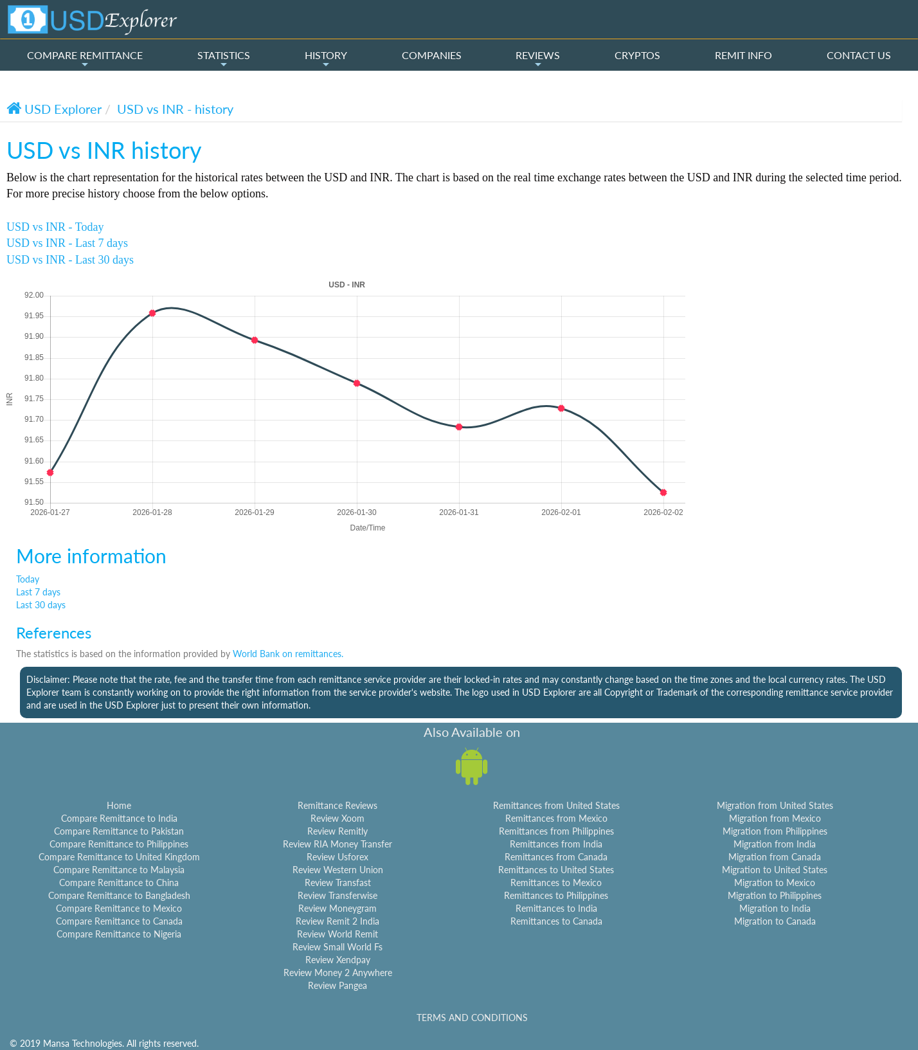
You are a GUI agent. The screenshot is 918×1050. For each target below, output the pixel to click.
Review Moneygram (337, 908)
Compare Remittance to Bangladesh (119, 895)
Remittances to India (556, 908)
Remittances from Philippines (556, 831)
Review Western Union (337, 869)
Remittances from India (556, 843)
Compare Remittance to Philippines (119, 843)
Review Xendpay (337, 959)
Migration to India (775, 908)
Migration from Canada (774, 856)
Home (119, 805)
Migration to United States (774, 869)
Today (27, 579)
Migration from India (775, 843)
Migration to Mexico (774, 882)
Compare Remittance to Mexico (119, 908)
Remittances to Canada (556, 921)
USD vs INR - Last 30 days (70, 259)
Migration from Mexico (775, 818)
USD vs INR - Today (55, 227)
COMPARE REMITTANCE (85, 59)
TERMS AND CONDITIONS (472, 1017)
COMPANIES (432, 55)
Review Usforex (337, 856)
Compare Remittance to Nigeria (119, 933)
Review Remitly (337, 831)
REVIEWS (538, 59)
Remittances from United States (556, 805)
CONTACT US (859, 55)
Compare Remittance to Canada (119, 921)
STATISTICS (223, 59)
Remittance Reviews (337, 805)
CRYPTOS (637, 55)
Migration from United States (775, 805)
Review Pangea (337, 985)
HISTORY (326, 59)
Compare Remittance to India (119, 818)
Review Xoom (337, 818)
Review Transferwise (337, 895)
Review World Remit (337, 933)
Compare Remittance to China (119, 882)
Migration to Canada (775, 921)
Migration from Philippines (775, 831)
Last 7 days (38, 591)
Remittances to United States (556, 869)
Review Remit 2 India (337, 921)
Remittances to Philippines (556, 895)
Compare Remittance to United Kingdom (119, 856)
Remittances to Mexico (556, 882)
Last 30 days (41, 604)
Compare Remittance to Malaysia (118, 869)
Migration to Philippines (775, 895)
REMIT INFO (743, 55)
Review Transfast (338, 882)
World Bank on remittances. (288, 653)
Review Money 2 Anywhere (338, 972)
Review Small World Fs (337, 946)
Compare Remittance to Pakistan (119, 831)
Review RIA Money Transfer (337, 843)
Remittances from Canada (556, 856)
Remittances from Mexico (556, 818)
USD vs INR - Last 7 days (67, 243)
